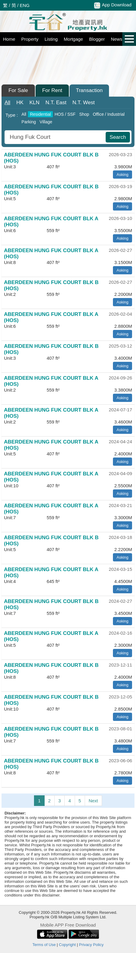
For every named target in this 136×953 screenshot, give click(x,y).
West (84, 102)
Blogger (97, 39)
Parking (29, 121)
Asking (122, 174)
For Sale (18, 90)
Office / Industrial (109, 114)
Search (118, 137)
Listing (51, 39)
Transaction (89, 90)
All (7, 102)
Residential (40, 114)
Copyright (67, 944)
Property (30, 39)
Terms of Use (44, 944)
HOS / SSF (65, 114)
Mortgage (73, 39)
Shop (84, 114)
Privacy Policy (91, 944)
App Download (112, 5)
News (116, 39)
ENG (25, 5)
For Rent (52, 90)
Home (9, 39)
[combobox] (56, 137)
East (56, 102)
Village (45, 121)
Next (93, 800)
